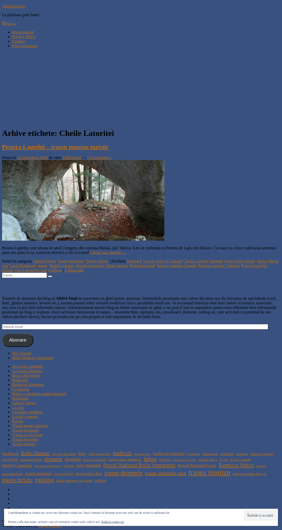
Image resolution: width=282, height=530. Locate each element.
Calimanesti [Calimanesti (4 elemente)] (210, 454)
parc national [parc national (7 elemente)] (88, 465)
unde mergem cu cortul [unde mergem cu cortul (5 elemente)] (74, 480)
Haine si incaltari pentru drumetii (39, 394)
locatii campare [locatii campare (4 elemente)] (240, 460)
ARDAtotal (71, 157)
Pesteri (17, 421)
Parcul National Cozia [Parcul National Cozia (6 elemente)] (197, 465)
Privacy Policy (24, 36)
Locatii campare (25, 416)
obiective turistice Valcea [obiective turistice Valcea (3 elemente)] (47, 466)
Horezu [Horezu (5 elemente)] (164, 459)
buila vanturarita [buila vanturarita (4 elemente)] (99, 454)
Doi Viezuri (21, 353)
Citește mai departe (108, 252)
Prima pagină (23, 32)
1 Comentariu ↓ (100, 157)
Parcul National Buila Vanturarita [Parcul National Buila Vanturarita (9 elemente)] (139, 465)
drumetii (216, 261)
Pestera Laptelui (142, 265)
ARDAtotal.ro (13, 6)
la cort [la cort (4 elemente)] (224, 460)
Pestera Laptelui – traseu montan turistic (55, 147)
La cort (18, 407)
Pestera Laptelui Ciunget (176, 265)
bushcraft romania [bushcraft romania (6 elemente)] (169, 453)
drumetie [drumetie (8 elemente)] (53, 459)
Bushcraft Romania (28, 384)
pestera (122, 265)
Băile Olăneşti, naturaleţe (32, 358)
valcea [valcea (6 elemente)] (100, 480)
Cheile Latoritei (196, 261)
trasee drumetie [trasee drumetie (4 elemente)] (12, 474)
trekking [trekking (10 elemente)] (44, 480)
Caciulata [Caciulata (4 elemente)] (193, 454)
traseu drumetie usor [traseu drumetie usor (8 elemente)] (165, 473)
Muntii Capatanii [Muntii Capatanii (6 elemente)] (17, 465)
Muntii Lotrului (61, 265)
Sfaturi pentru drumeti (30, 425)
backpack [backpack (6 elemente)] (10, 453)
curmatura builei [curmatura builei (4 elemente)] (31, 460)
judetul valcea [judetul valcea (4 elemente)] (207, 460)
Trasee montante (71, 261)
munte (43, 265)
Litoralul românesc (27, 412)
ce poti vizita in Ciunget (162, 261)
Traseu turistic (96, 261)
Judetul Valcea (45, 261)
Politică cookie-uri (112, 522)
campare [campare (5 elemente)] (227, 453)
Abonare (17, 340)
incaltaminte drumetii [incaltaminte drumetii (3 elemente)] (184, 459)
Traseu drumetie (25, 439)
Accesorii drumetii (27, 371)
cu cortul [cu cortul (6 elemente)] (9, 459)
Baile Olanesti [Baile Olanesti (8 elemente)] (35, 453)
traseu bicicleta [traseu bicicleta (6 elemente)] (89, 473)
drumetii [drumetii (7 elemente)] (73, 459)
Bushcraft (20, 380)
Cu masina (20, 389)
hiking (262, 261)
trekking (55, 270)
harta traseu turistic (240, 261)
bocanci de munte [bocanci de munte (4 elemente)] (64, 454)
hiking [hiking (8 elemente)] (150, 459)
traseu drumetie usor (30, 270)
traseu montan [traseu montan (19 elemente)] (209, 472)
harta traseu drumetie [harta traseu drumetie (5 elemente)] (125, 459)
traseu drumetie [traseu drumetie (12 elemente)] (123, 472)
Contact (18, 41)
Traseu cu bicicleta (27, 435)
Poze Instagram (24, 46)
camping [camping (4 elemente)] (242, 454)
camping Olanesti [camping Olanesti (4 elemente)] (262, 454)
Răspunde (74, 270)
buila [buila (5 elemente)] (82, 453)
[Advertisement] (141, 87)
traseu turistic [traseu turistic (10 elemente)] (17, 480)
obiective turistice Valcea (95, 265)
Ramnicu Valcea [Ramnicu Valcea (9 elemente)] (236, 465)
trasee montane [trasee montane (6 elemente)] (38, 473)
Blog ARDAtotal (26, 375)
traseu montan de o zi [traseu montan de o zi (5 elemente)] (249, 473)
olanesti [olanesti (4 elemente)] (69, 466)
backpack (134, 261)
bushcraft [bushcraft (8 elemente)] (122, 453)
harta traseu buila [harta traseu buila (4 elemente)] (94, 460)
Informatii (20, 398)
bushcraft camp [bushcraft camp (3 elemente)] (142, 454)
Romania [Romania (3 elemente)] (261, 466)
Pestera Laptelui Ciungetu (219, 265)
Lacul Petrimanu (23, 265)
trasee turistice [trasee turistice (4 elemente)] (63, 474)
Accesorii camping (27, 366)
